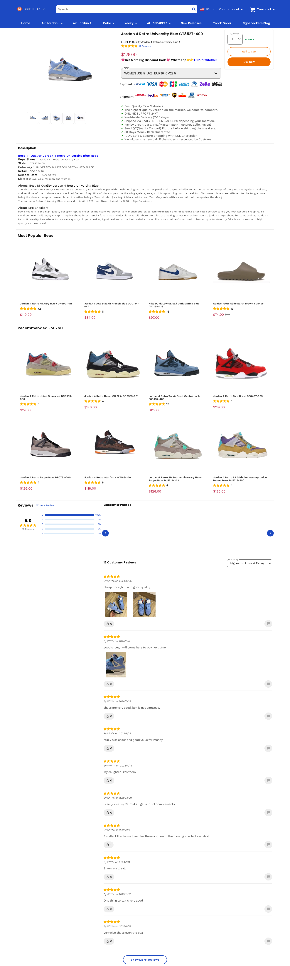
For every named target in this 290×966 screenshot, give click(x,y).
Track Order (222, 23)
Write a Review (45, 505)
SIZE (126, 68)
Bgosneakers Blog (256, 23)
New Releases (191, 23)
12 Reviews (145, 46)
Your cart (264, 9)
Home (25, 23)
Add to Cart (249, 51)
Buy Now (249, 61)
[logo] (32, 9)
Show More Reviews (145, 960)
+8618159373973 (205, 60)
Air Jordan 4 (82, 23)
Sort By (234, 559)
